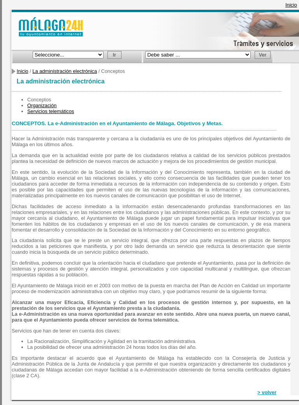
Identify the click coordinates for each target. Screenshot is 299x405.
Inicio (291, 5)
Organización (41, 105)
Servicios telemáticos (50, 111)
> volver (266, 392)
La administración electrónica (64, 71)
